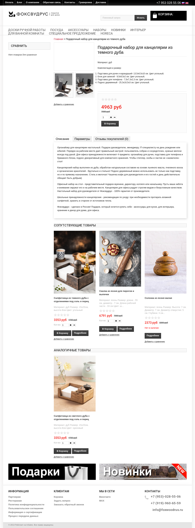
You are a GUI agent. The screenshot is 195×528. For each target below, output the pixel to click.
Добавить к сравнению (64, 104)
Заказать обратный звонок (69, 504)
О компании (32, 2)
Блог (19, 2)
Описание (62, 139)
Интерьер (138, 30)
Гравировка (85, 2)
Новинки (118, 30)
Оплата (9, 2)
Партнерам (14, 497)
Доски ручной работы (26, 30)
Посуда (56, 30)
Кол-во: (57, 325)
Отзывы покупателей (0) (111, 139)
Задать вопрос (62, 500)
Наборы (99, 30)
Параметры (82, 139)
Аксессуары (78, 30)
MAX (101, 500)
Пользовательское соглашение (25, 508)
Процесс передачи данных (23, 516)
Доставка (101, 2)
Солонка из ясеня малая (158, 298)
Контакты (69, 2)
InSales (29, 525)
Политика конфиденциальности (26, 504)
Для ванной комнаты (26, 33)
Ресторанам (15, 500)
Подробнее (80, 333)
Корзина (58, 497)
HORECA (107, 33)
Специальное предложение (72, 33)
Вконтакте (105, 497)
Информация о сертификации (25, 512)
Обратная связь (52, 2)
